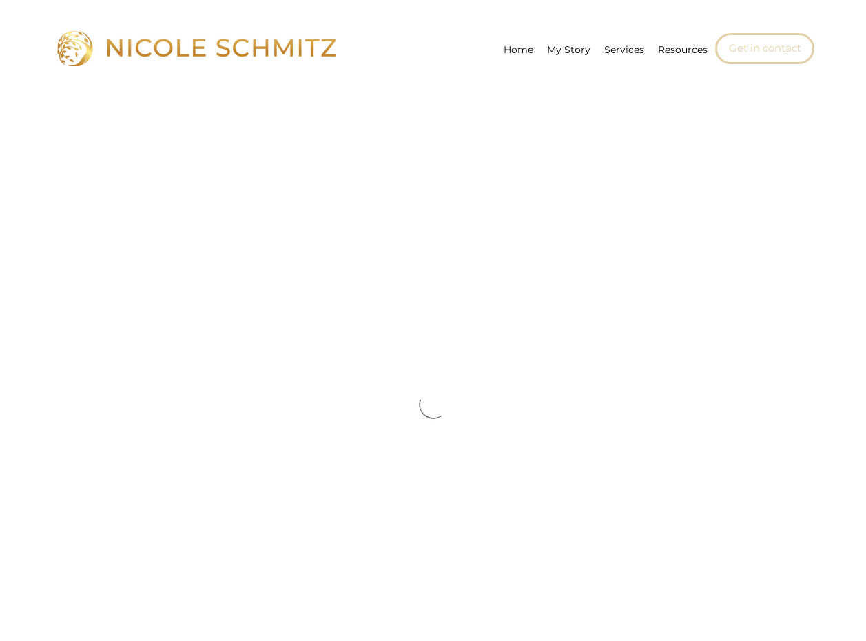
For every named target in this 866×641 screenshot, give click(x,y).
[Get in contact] (764, 48)
